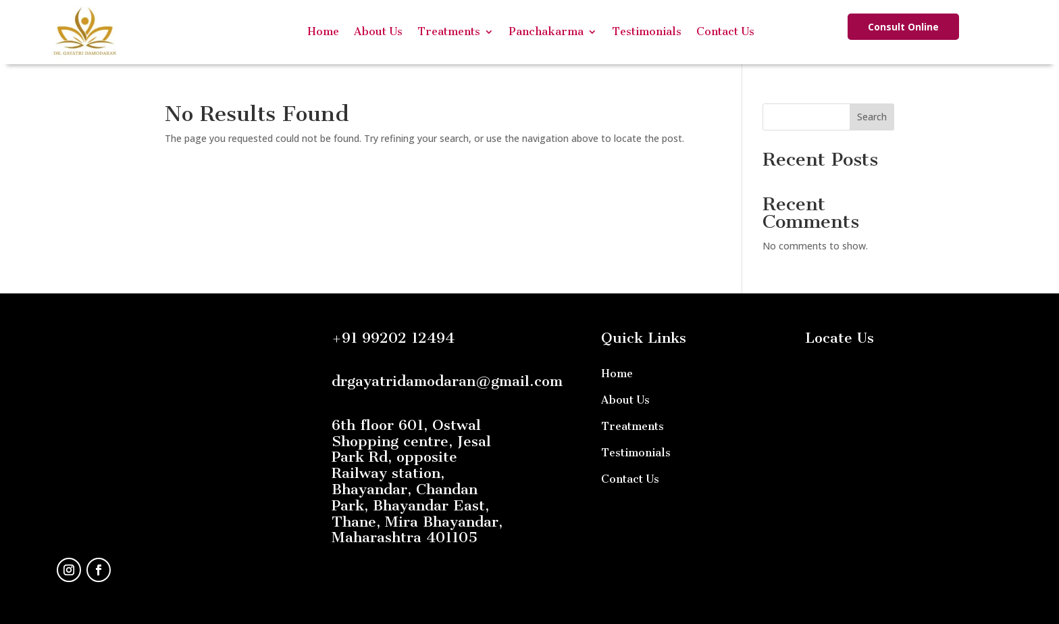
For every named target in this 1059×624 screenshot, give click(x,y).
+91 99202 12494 (393, 337)
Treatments (448, 31)
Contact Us (725, 31)
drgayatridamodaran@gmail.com (447, 381)
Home (323, 31)
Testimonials (646, 31)
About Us (378, 31)
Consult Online (903, 26)
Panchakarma (546, 31)
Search (872, 116)
